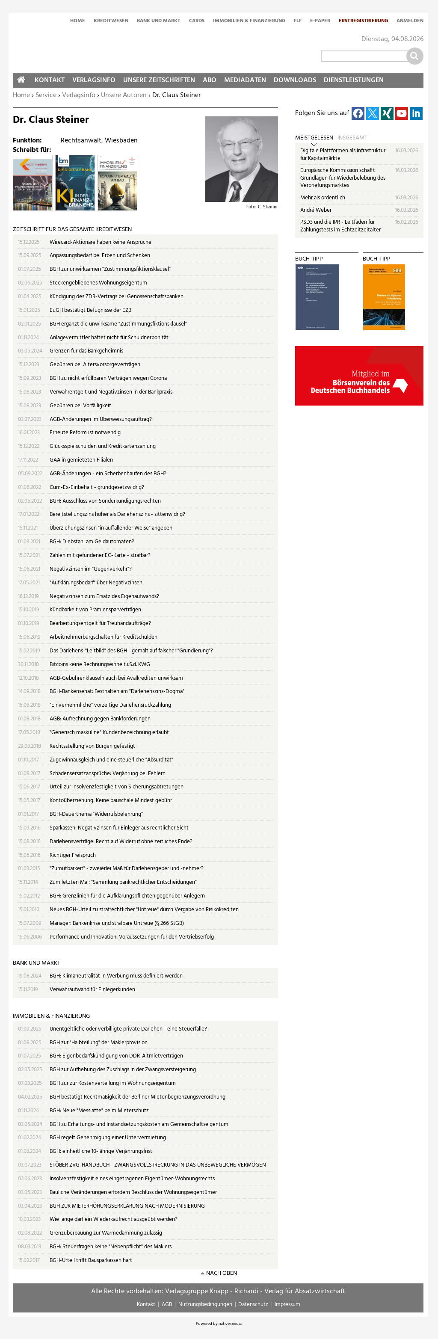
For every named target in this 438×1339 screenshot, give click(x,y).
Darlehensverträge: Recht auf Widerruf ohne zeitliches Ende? (121, 841)
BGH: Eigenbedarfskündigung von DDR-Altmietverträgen (116, 1056)
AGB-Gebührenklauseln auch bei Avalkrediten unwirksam (116, 678)
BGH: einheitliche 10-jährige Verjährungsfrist (101, 1151)
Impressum (287, 1304)
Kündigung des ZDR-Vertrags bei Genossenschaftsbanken (116, 296)
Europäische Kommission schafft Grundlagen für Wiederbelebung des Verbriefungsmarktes (342, 178)
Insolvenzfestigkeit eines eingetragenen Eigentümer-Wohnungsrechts (132, 1178)
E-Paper (320, 21)
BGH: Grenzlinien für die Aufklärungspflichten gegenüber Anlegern (127, 896)
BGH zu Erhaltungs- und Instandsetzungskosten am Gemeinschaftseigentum (139, 1124)
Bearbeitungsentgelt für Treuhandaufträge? (100, 623)
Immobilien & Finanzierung (249, 21)
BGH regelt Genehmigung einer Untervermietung (108, 1137)
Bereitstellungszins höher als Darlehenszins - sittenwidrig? (117, 514)
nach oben (221, 1273)
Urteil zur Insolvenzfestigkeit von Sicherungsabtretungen (116, 786)
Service (46, 95)
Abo (209, 80)
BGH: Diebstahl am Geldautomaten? (92, 541)
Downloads (295, 80)
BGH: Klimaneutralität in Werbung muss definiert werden (116, 976)
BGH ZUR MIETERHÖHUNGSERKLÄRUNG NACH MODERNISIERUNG (127, 1206)
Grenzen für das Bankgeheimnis (86, 351)
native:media (230, 1323)
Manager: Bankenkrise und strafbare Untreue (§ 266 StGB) (117, 923)
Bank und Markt (159, 21)
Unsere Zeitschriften (159, 80)
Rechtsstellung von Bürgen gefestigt (92, 746)
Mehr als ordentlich (322, 197)
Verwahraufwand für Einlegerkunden (92, 989)
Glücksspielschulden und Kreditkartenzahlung (103, 446)
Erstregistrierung (363, 21)
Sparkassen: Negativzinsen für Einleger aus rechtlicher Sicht (119, 828)
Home (77, 21)
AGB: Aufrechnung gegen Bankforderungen (100, 718)
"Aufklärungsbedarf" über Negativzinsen (96, 582)
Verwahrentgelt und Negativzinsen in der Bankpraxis (111, 392)
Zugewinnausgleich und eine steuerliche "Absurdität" (111, 759)
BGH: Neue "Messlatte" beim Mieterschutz (99, 1110)
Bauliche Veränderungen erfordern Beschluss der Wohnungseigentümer (133, 1192)
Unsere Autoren (124, 95)
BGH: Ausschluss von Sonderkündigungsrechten (105, 501)
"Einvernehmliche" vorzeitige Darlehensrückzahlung (110, 705)
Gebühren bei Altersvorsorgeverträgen (95, 364)
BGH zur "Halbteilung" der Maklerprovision (99, 1042)
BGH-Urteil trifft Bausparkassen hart (91, 1260)
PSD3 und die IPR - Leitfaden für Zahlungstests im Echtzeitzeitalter (340, 226)
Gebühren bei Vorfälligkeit (80, 405)
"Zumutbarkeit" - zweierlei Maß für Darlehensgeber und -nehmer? (127, 868)
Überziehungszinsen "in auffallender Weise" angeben (111, 528)
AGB (167, 1304)
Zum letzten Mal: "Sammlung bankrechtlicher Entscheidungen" (123, 882)
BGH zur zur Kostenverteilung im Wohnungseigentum (113, 1083)
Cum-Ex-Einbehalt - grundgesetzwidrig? (97, 487)
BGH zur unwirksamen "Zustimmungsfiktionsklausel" (110, 269)
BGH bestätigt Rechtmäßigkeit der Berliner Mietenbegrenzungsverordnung (137, 1097)
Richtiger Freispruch (73, 855)
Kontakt (50, 80)
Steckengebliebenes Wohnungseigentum (98, 282)
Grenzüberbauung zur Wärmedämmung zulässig (106, 1233)
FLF (298, 21)
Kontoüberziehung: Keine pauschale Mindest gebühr (111, 800)
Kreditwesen (111, 21)
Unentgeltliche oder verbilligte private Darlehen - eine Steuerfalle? (128, 1029)
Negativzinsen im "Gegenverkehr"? (91, 569)
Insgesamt (352, 138)
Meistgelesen (314, 138)
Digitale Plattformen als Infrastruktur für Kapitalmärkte (342, 154)
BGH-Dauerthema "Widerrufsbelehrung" (96, 814)
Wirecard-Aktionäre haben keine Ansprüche (100, 242)
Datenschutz (253, 1304)
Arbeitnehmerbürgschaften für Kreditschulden (103, 637)
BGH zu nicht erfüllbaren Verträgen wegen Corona (108, 378)
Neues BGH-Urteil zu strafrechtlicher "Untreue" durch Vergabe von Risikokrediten (144, 909)
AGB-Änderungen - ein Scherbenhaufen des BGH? (108, 473)
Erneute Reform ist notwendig (85, 432)
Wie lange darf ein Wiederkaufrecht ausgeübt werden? (114, 1219)
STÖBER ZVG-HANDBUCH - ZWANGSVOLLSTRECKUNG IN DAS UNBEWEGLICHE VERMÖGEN (158, 1165)
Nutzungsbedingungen (205, 1304)
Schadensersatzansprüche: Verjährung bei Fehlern (108, 773)
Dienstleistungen (354, 80)
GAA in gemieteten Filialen (81, 460)
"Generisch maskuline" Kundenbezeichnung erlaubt (109, 732)
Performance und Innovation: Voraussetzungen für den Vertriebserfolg (132, 937)
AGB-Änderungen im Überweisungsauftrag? (101, 419)
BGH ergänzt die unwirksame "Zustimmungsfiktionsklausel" (118, 324)
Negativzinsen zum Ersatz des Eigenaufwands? (104, 596)
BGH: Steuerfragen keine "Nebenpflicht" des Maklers (111, 1246)
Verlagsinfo (78, 95)
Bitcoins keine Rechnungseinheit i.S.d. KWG (100, 664)
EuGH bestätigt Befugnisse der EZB (90, 310)
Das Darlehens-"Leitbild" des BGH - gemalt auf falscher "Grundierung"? (131, 650)
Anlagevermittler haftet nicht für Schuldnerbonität (109, 337)
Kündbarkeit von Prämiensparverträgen (95, 609)
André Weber (315, 210)
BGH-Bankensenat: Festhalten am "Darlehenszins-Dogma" (117, 691)
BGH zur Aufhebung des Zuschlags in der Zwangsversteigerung (123, 1069)
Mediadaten (245, 80)
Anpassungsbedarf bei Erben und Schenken (100, 255)
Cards (196, 21)
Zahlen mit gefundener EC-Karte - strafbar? (100, 555)
